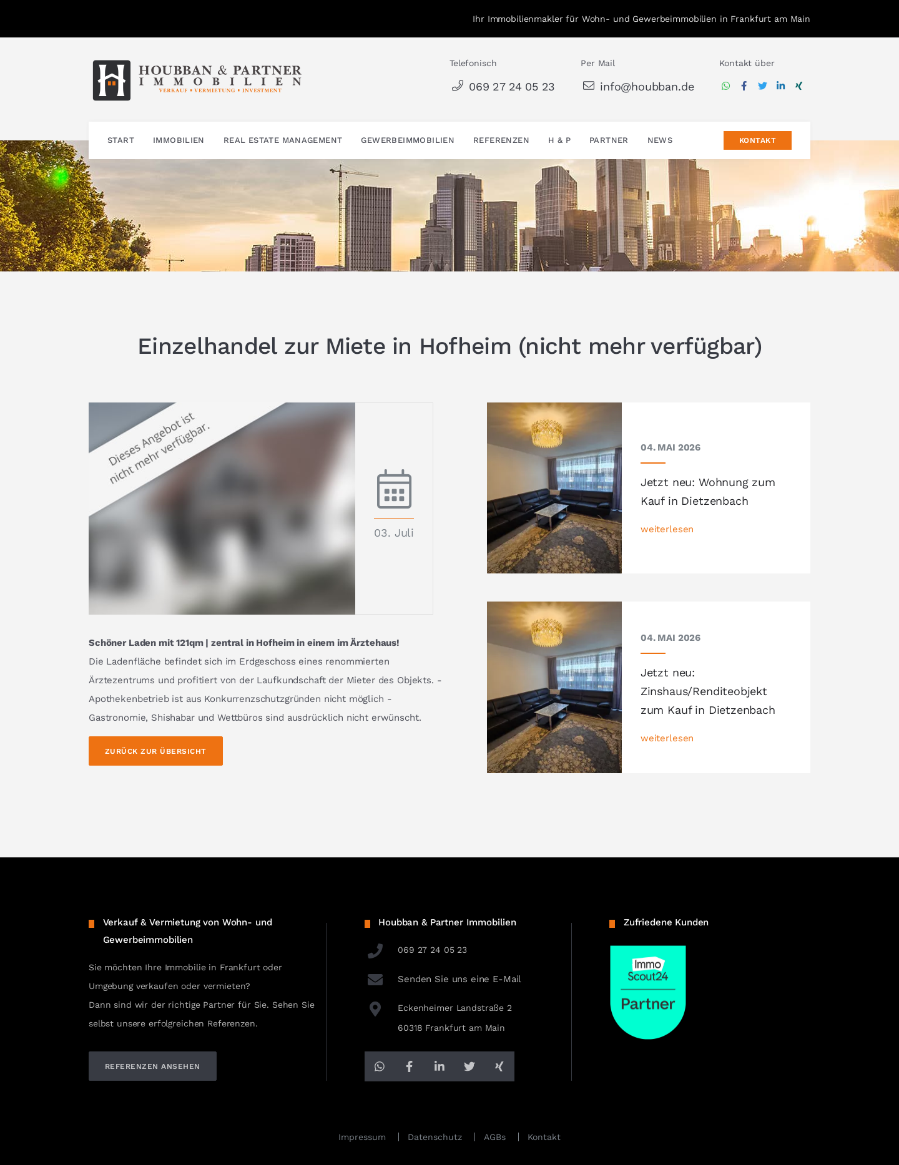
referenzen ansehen (152, 1066)
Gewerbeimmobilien (407, 140)
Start (120, 140)
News (660, 140)
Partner (609, 140)
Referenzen (501, 140)
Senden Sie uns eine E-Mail (443, 979)
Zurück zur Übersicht (156, 751)
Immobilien (179, 140)
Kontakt (757, 141)
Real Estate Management (283, 140)
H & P (559, 140)
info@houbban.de (637, 86)
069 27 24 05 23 (502, 86)
